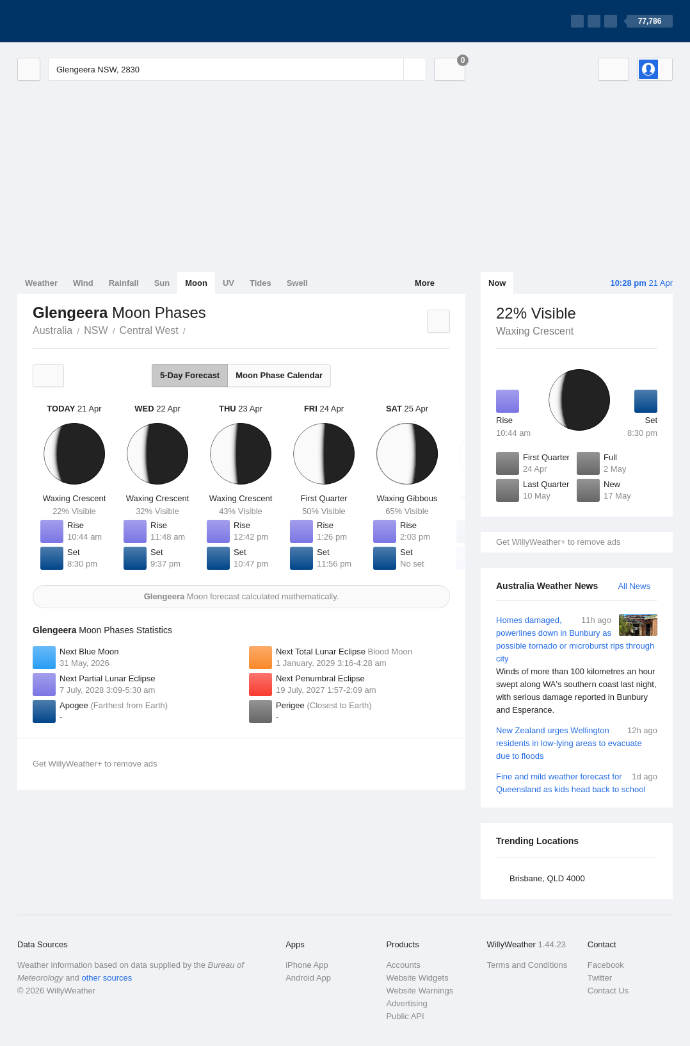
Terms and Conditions (527, 965)
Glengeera (192, 329)
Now (497, 283)
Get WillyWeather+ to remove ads (558, 542)
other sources (106, 978)
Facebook (606, 965)
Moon (196, 283)
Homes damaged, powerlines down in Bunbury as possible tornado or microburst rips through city (576, 665)
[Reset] (392, 69)
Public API (405, 1016)
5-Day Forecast (190, 375)
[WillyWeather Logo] (77, 21)
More (425, 283)
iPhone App (306, 965)
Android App (308, 978)
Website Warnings (419, 990)
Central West (149, 330)
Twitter (600, 978)
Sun (162, 283)
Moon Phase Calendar (279, 375)
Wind (83, 283)
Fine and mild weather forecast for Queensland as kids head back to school (576, 782)
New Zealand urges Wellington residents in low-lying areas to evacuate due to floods (576, 742)
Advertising (406, 1003)
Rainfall (124, 283)
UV (228, 283)
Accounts (403, 965)
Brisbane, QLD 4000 (547, 878)
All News (634, 586)
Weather (41, 283)
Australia (52, 330)
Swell (297, 283)
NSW (96, 330)
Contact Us (608, 990)
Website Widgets (417, 978)
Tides (260, 283)
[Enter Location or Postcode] (237, 69)
